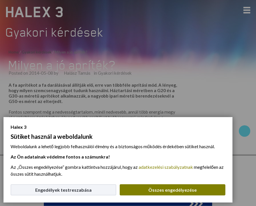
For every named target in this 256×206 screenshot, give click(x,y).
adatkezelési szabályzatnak (166, 167)
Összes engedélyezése (172, 190)
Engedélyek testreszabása (63, 190)
